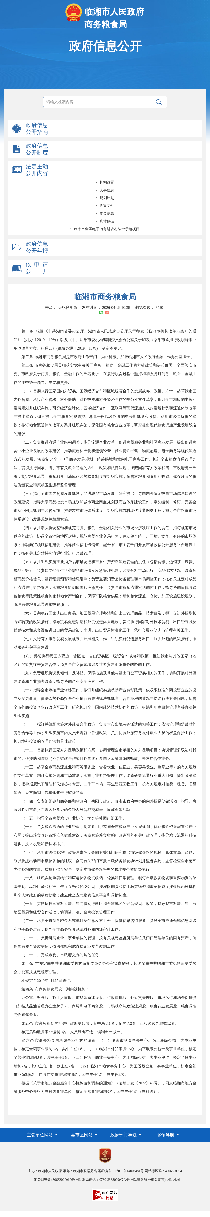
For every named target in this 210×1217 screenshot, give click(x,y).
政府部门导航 (124, 1134)
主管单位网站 (40, 1134)
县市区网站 (82, 1134)
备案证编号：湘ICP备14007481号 (119, 1171)
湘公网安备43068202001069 (54, 1180)
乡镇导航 (166, 1134)
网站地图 (173, 1180)
